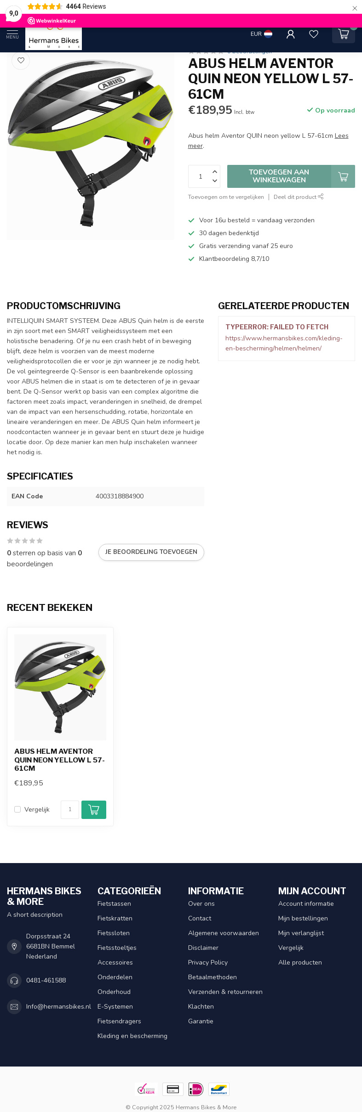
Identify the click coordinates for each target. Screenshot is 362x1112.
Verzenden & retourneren (225, 992)
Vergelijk (37, 809)
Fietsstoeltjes (117, 947)
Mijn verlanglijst (301, 933)
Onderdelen (115, 977)
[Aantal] (70, 810)
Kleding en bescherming (132, 1036)
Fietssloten (114, 933)
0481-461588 (46, 980)
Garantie (200, 1021)
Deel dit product (299, 197)
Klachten (201, 1006)
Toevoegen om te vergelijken (226, 197)
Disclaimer (203, 947)
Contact (199, 918)
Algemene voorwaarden (223, 933)
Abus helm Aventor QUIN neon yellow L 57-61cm (59, 760)
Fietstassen (114, 903)
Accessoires (115, 962)
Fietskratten (115, 918)
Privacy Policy (208, 962)
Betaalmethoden (212, 977)
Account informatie (306, 903)
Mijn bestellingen (303, 918)
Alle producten (300, 962)
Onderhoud (114, 992)
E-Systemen (115, 1006)
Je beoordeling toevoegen (151, 552)
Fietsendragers (119, 1021)
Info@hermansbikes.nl (58, 1006)
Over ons (201, 903)
